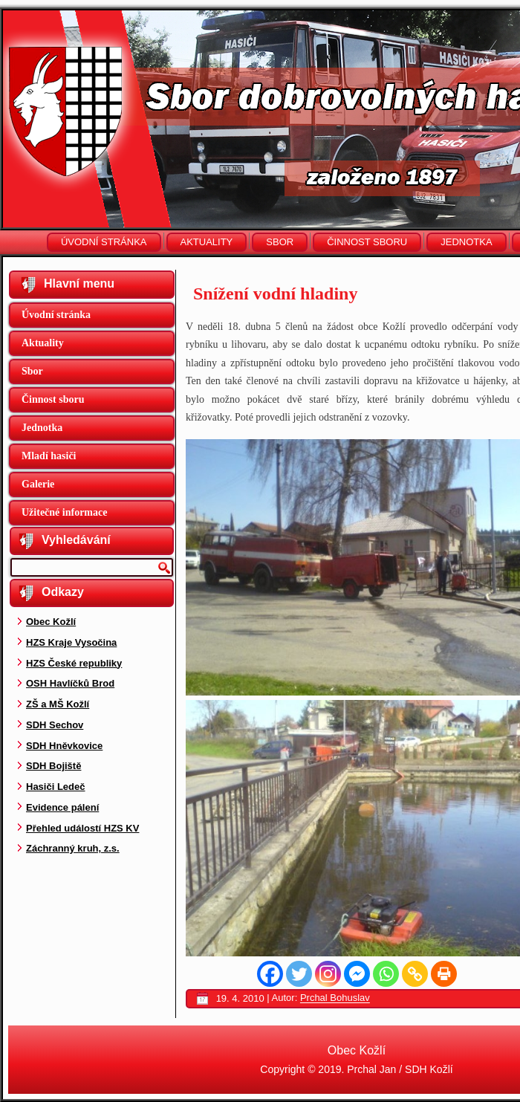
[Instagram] (328, 974)
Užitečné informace (64, 512)
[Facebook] (270, 974)
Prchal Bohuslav (335, 998)
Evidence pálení (62, 807)
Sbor (279, 241)
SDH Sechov (54, 724)
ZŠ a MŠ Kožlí (57, 704)
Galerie (38, 484)
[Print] (444, 974)
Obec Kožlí (51, 621)
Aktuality (207, 241)
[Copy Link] (415, 974)
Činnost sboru (367, 241)
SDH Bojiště (53, 765)
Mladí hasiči (49, 455)
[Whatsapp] (386, 974)
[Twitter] (299, 974)
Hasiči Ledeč (55, 786)
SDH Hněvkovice (64, 745)
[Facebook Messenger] (357, 974)
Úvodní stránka (104, 241)
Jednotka (466, 241)
